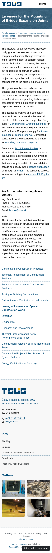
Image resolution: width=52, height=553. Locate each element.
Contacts (6, 447)
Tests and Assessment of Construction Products (23, 286)
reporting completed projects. (21, 142)
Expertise (7, 316)
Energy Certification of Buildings (19, 363)
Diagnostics (8, 322)
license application (39, 167)
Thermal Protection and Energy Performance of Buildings (19, 336)
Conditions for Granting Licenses (28, 123)
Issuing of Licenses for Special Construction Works (20, 308)
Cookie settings (26, 539)
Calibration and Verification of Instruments (25, 300)
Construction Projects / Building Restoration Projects (26, 345)
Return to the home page (35, 548)
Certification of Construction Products (22, 268)
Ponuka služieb (8, 33)
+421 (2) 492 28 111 (15, 418)
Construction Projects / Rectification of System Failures (23, 355)
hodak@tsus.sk (17, 210)
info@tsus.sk (11, 421)
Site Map (6, 441)
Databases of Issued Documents (18, 452)
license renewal (23, 135)
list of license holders (26, 148)
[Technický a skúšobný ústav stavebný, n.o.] (13, 4)
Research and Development (17, 328)
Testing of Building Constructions (20, 294)
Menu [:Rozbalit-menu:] (44, 3)
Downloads (7, 458)
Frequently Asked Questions (15, 464)
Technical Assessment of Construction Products (23, 276)
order (20, 170)
